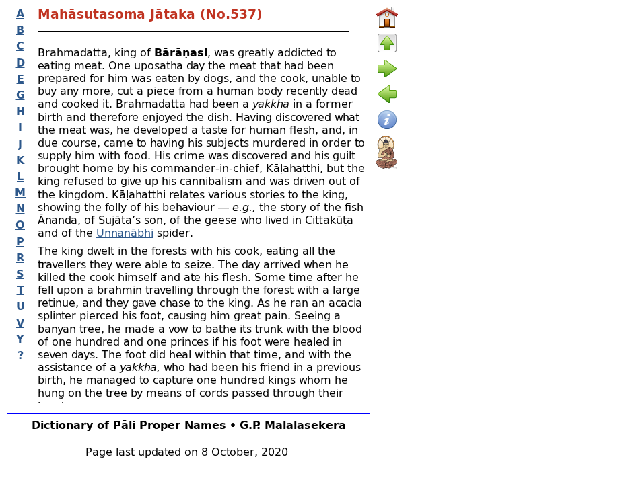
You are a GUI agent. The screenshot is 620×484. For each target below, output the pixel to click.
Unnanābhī (124, 232)
